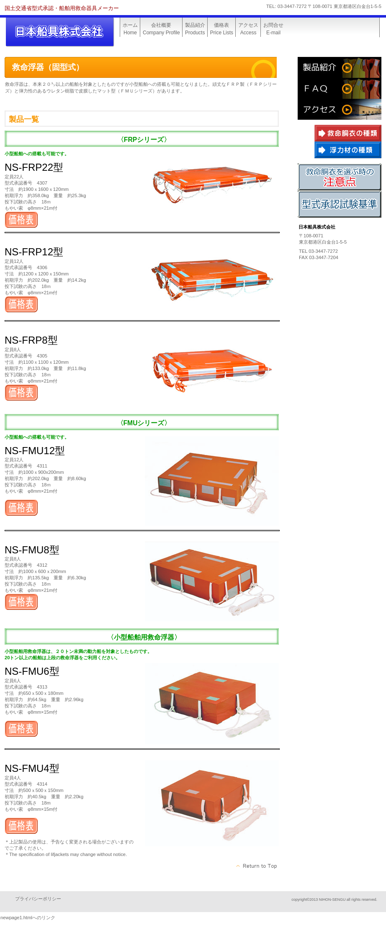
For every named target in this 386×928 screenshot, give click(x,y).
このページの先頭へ (257, 866)
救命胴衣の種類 (347, 133)
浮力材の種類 (347, 149)
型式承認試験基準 (339, 204)
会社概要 (339, 67)
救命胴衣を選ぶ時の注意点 (339, 176)
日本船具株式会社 (67, 32)
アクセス (339, 109)
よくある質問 (339, 88)
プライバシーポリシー (38, 898)
